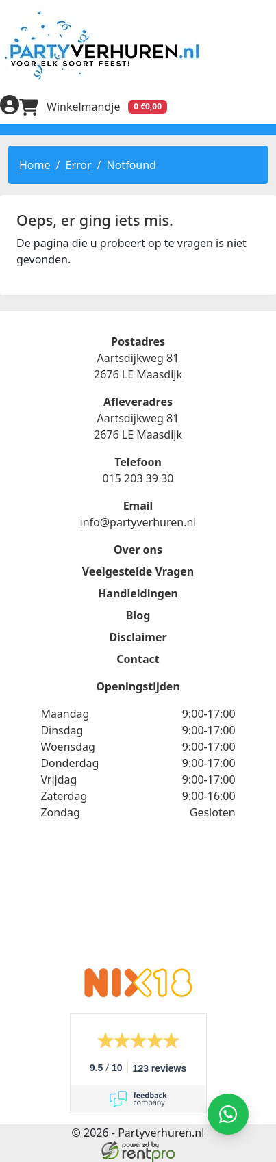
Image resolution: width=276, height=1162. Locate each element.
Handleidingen (138, 593)
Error (78, 164)
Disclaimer (137, 637)
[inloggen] (9, 107)
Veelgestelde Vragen (138, 571)
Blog (138, 615)
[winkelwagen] (93, 107)
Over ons (138, 549)
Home (35, 164)
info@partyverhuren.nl (138, 522)
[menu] (266, 107)
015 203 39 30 (137, 478)
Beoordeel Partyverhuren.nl (138, 902)
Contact (137, 659)
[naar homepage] (138, 45)
